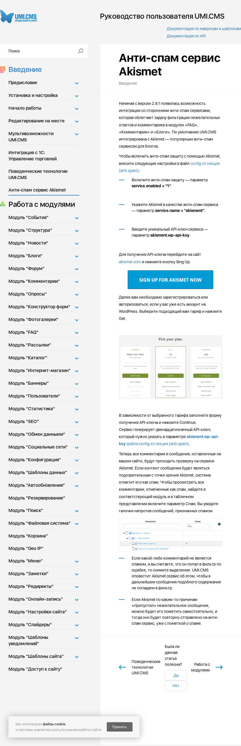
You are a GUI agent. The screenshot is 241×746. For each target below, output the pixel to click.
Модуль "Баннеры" (28, 383)
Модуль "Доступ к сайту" (35, 669)
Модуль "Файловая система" (39, 523)
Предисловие (22, 82)
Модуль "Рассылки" (29, 345)
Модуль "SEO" (23, 421)
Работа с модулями (40, 204)
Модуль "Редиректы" (31, 586)
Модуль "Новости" (28, 243)
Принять (119, 727)
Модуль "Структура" (30, 230)
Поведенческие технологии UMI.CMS (37, 174)
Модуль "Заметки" (28, 573)
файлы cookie (54, 724)
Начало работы (24, 108)
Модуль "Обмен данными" (36, 434)
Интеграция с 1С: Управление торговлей (32, 155)
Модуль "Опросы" (27, 294)
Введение (23, 69)
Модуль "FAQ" (23, 332)
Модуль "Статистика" (31, 408)
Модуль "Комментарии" (34, 281)
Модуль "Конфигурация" (34, 459)
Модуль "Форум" (26, 268)
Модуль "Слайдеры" (30, 624)
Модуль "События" (28, 217)
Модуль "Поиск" (25, 510)
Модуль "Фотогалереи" (33, 319)
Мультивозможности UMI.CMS (31, 137)
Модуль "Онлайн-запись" (35, 599)
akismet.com (130, 262)
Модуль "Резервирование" (36, 498)
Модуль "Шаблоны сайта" (36, 656)
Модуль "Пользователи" (34, 396)
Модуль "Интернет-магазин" (39, 370)
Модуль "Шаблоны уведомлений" (28, 640)
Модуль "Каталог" (27, 357)
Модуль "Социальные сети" (38, 447)
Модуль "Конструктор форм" (39, 306)
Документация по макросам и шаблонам (204, 28)
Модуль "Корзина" (28, 536)
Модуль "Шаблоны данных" (37, 472)
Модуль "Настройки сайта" (37, 612)
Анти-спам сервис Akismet (37, 190)
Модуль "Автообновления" (36, 485)
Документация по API (186, 36)
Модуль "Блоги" (25, 255)
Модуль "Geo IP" (25, 548)
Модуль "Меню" (25, 561)
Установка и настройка (33, 95)
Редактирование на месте (36, 121)
